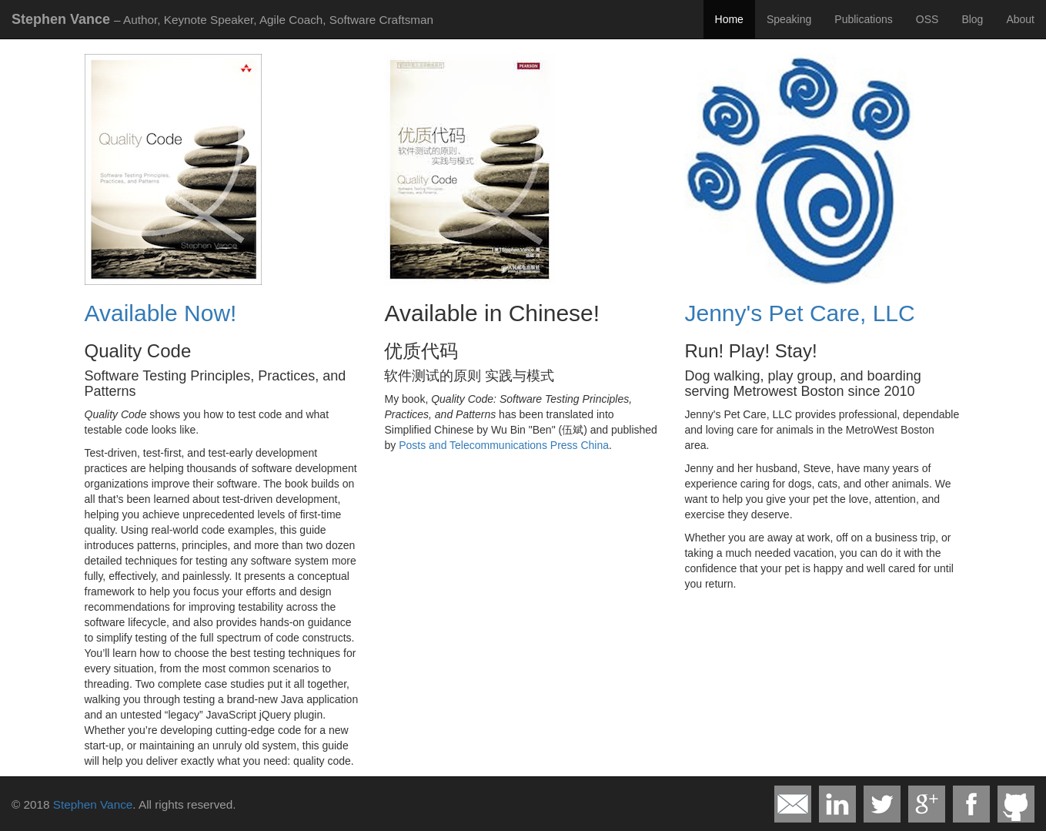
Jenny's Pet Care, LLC (799, 313)
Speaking (789, 19)
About (1020, 19)
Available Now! (161, 313)
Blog (972, 19)
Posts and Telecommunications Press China (504, 445)
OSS (927, 19)
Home (729, 19)
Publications (863, 19)
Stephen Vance (92, 804)
